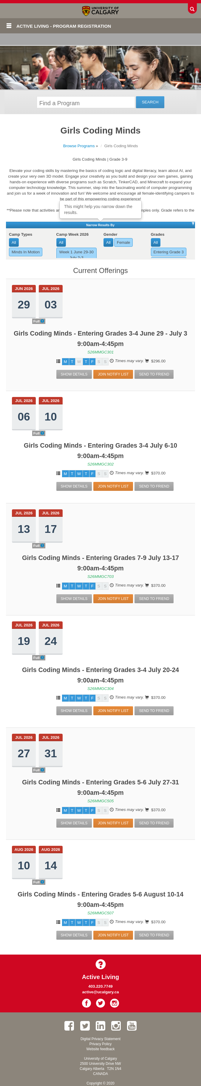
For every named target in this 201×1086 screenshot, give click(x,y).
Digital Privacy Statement (100, 1039)
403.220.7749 (100, 986)
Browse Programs (79, 146)
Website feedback (100, 1049)
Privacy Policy (100, 1044)
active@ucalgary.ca (100, 992)
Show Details (74, 374)
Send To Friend (154, 374)
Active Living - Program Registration (63, 26)
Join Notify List (113, 374)
